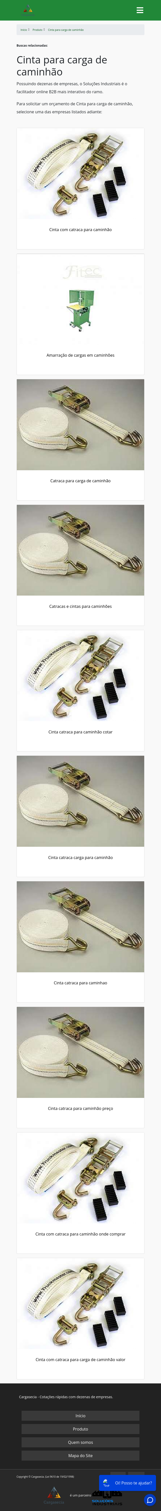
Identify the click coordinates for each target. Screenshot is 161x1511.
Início (80, 1416)
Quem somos (80, 1442)
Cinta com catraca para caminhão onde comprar (80, 1234)
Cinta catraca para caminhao (80, 983)
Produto (80, 1429)
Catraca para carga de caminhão (80, 481)
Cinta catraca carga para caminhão (80, 857)
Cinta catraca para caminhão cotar (80, 732)
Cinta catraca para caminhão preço (80, 1108)
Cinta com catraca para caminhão (80, 229)
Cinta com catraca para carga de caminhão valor (80, 1359)
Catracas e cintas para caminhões (80, 606)
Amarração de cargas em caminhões (81, 355)
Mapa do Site (80, 1455)
